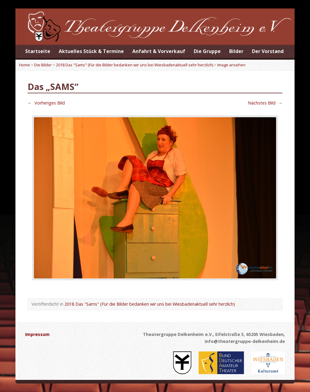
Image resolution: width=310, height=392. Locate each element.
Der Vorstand (268, 51)
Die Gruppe (207, 51)
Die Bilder (43, 65)
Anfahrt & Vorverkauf (158, 51)
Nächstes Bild (265, 103)
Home (24, 65)
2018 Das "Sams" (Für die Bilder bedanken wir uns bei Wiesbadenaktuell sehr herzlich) (134, 65)
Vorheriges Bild (46, 103)
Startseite (37, 51)
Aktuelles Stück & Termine (91, 51)
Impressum (37, 334)
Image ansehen (231, 65)
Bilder (236, 51)
